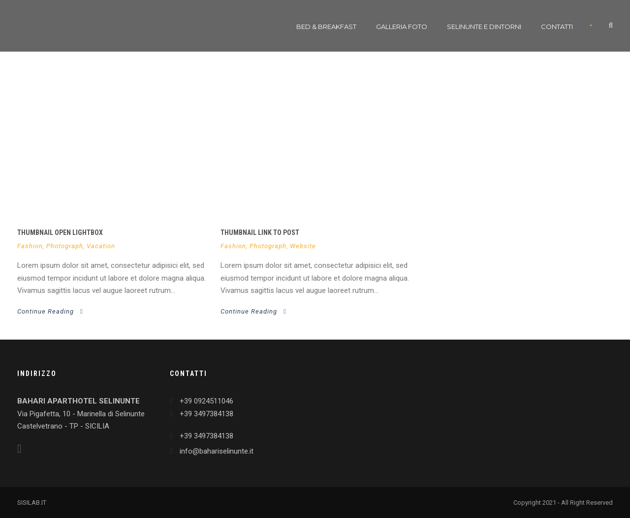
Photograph (64, 246)
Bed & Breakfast (326, 26)
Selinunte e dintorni (484, 26)
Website (303, 246)
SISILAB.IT (31, 502)
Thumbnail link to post (259, 232)
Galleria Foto (401, 26)
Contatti (557, 26)
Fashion (30, 246)
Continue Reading (50, 311)
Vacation (101, 246)
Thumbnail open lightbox (60, 232)
